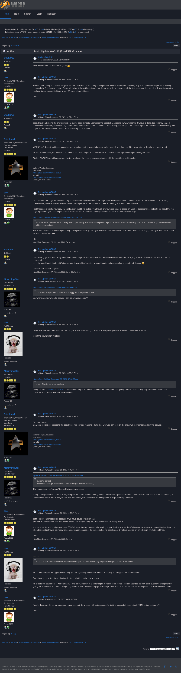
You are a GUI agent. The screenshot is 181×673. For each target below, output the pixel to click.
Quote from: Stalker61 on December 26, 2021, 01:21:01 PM (57, 217)
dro (70, 37)
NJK (6, 322)
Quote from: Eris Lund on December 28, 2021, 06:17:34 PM (58, 476)
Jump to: (146, 649)
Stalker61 (9, 57)
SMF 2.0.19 (6, 666)
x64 (42, 29)
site (103, 666)
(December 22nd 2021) (56, 390)
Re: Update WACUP (47, 77)
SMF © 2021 (16, 666)
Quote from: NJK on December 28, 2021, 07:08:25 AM (55, 379)
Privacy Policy (91, 666)
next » (177, 42)
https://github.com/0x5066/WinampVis (47, 177)
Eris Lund (9, 139)
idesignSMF (44, 666)
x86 (36, 29)
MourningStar (11, 279)
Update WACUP (45, 57)
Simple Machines (28, 666)
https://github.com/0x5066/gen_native (47, 173)
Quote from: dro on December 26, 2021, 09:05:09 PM (55, 287)
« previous (170, 42)
